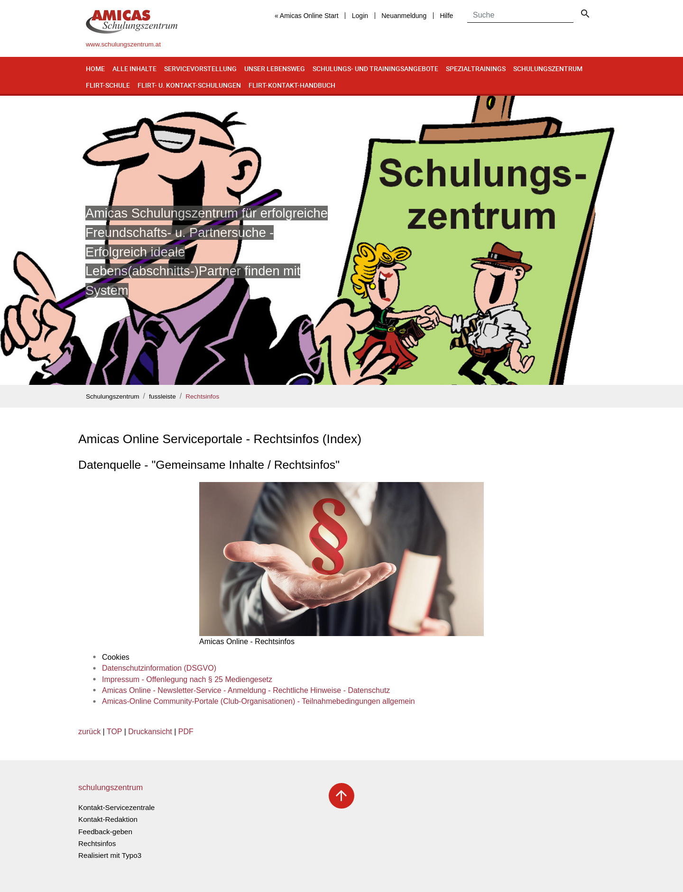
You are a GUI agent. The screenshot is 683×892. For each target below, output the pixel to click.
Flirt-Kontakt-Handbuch (292, 85)
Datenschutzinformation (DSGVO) (159, 668)
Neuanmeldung (403, 15)
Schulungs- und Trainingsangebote (375, 68)
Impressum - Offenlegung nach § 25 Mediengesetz (187, 679)
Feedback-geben (105, 832)
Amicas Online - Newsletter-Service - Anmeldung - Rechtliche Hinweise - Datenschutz (246, 690)
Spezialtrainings (476, 68)
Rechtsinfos (202, 396)
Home (95, 68)
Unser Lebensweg (274, 68)
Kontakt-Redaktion (108, 819)
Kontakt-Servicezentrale (116, 807)
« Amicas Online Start (307, 15)
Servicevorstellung (200, 68)
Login (360, 15)
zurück (89, 732)
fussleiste (162, 396)
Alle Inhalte (134, 68)
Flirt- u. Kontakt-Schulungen (189, 85)
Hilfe (446, 15)
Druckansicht (150, 732)
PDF (186, 732)
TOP (114, 732)
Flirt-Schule (108, 85)
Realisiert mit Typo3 (109, 855)
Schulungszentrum (547, 68)
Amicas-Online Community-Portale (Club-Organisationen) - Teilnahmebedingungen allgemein (258, 701)
